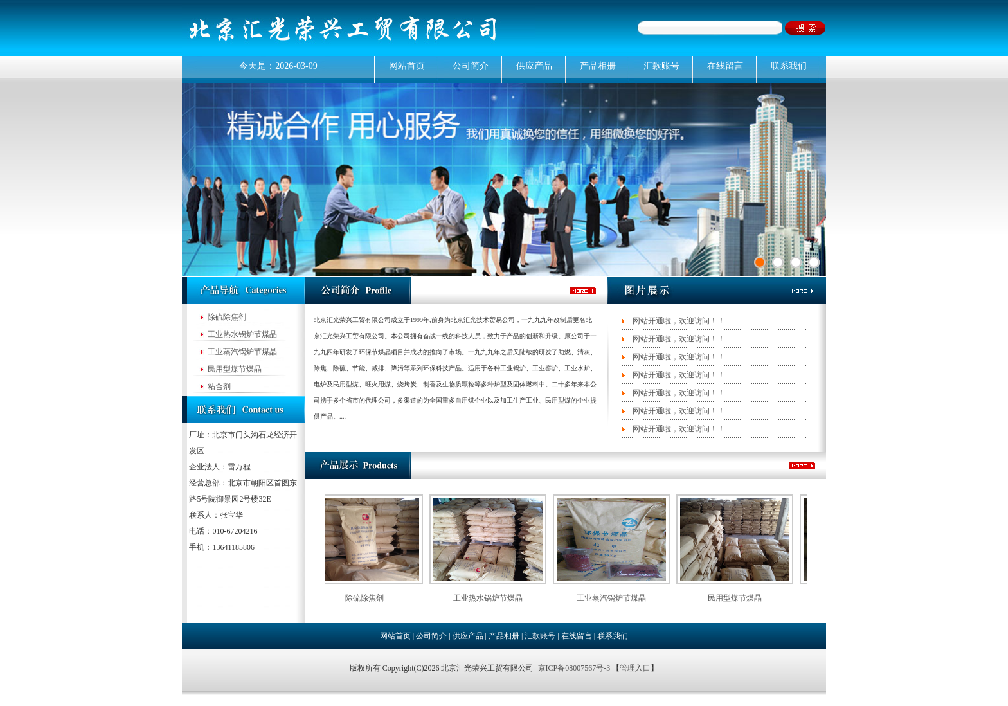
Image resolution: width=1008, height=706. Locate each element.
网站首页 (407, 66)
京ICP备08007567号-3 (575, 668)
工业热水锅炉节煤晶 (242, 334)
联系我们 (789, 66)
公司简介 (471, 66)
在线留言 (725, 66)
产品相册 (598, 66)
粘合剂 (219, 386)
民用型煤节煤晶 (235, 369)
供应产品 (534, 66)
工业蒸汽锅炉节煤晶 (242, 351)
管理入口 (635, 668)
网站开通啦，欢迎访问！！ (679, 320)
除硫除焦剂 (227, 316)
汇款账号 (662, 66)
